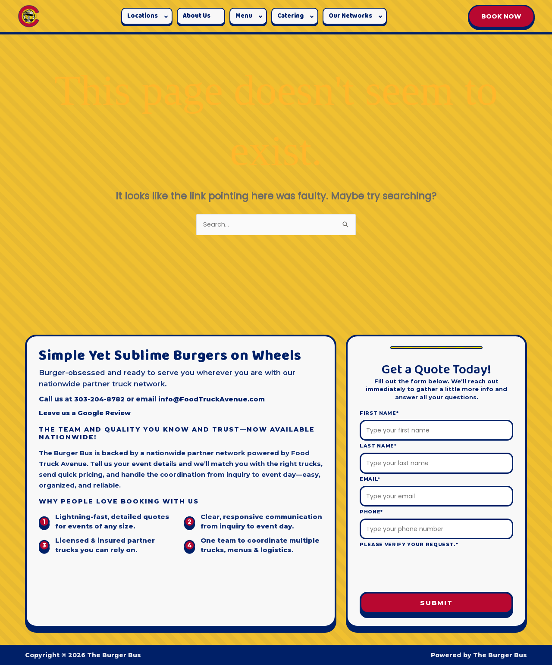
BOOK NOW (501, 16)
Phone (371, 512)
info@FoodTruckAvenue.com (213, 399)
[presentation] (436, 571)
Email (370, 479)
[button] (146, 16)
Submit (436, 603)
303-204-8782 (99, 399)
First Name (379, 413)
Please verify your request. (409, 545)
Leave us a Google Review (86, 413)
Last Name (378, 446)
